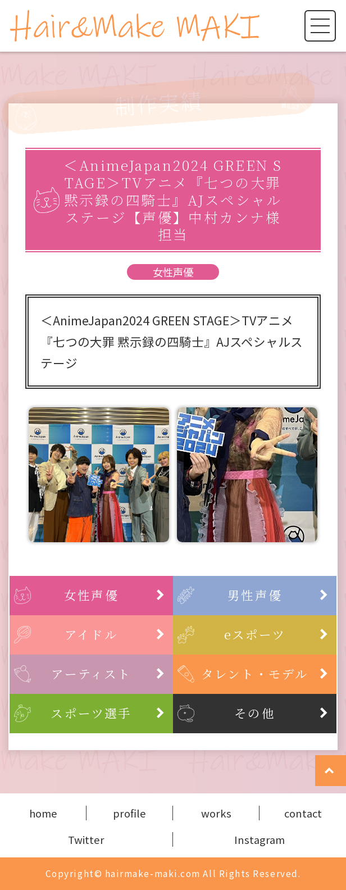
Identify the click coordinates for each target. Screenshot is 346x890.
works (216, 813)
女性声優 (173, 272)
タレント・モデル (265, 673)
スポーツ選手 (108, 712)
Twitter (86, 839)
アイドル (115, 634)
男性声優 (278, 594)
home (43, 813)
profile (129, 813)
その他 (281, 712)
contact (303, 813)
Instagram (259, 839)
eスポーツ (276, 634)
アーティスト (108, 673)
